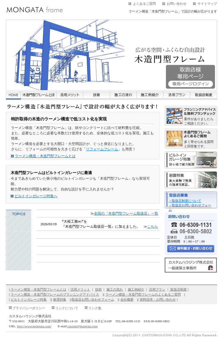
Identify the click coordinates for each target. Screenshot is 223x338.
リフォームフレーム (102, 149)
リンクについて (66, 308)
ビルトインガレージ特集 (29, 299)
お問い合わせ (176, 3)
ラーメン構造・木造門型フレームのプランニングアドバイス (55, 294)
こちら (152, 226)
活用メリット (80, 289)
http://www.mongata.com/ (34, 326)
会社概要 (127, 299)
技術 (98, 289)
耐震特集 (59, 299)
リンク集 (94, 308)
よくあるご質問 (144, 3)
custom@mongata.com (82, 326)
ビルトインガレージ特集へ (36, 196)
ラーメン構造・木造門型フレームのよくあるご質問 (143, 294)
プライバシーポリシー (28, 308)
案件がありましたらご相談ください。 (198, 121)
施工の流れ (114, 289)
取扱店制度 (178, 289)
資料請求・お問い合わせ (158, 299)
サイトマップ (207, 3)
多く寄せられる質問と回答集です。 (198, 144)
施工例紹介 (136, 289)
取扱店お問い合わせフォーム (93, 299)
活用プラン (157, 289)
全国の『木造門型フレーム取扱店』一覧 (126, 213)
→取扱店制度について (185, 201)
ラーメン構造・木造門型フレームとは (45, 156)
